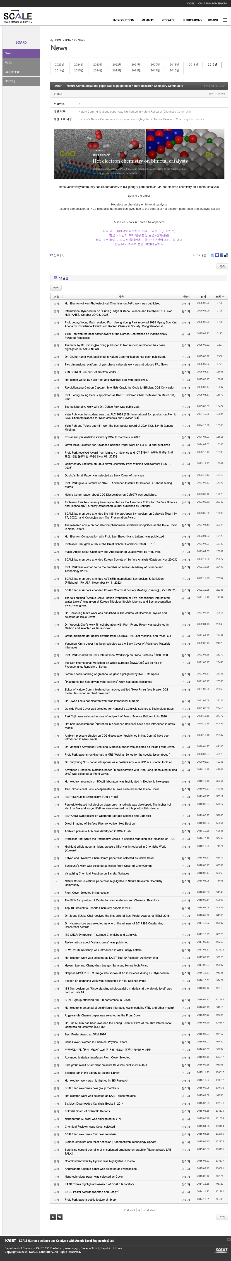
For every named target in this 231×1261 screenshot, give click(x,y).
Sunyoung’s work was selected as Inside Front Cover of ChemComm (108, 865)
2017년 (212, 64)
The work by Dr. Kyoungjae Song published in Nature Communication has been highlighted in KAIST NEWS (115, 347)
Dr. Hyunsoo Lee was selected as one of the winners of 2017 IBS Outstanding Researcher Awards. (114, 925)
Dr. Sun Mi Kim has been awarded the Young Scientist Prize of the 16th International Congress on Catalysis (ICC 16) (118, 1025)
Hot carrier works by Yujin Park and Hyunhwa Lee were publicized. (106, 380)
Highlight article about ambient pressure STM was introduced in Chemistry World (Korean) (115, 848)
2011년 (155, 70)
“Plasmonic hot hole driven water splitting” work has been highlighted (108, 682)
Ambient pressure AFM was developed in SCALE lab (98, 831)
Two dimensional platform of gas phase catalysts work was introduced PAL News (116, 364)
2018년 (193, 64)
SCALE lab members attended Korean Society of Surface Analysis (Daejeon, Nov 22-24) (121, 559)
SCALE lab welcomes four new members (90, 1134)
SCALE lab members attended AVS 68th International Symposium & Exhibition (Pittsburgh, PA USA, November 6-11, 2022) (114, 580)
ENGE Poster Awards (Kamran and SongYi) (92, 1192)
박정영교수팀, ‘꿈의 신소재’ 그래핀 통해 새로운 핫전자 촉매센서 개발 (108, 1049)
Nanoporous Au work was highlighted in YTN (93, 1119)
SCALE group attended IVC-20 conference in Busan (97, 1000)
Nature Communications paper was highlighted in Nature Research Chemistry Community (125, 85)
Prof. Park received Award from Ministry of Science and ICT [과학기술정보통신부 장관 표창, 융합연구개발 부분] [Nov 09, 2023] (119, 454)
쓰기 (222, 1217)
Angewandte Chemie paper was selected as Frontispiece (101, 1169)
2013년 (116, 70)
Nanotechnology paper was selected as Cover (94, 1176)
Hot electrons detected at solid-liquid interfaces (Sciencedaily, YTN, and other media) (119, 1007)
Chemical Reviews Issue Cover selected (90, 1126)
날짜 (203, 296)
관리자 (58, 94)
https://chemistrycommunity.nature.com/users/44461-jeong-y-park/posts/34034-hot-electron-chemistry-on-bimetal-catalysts (139, 187)
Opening (10, 81)
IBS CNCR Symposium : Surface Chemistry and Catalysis (101, 934)
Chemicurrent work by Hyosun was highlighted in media (100, 1161)
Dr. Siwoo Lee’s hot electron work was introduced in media (102, 701)
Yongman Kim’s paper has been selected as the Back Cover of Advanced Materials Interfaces (117, 645)
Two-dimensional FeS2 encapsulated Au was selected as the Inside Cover (112, 789)
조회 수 (219, 296)
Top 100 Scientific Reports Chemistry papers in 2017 (98, 908)
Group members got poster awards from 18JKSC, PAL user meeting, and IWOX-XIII (118, 636)
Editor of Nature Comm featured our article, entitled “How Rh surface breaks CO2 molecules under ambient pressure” (116, 691)
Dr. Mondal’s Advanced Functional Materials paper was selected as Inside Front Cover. (120, 747)
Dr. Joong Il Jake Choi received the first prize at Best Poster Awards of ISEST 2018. (118, 915)
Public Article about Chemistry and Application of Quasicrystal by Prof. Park (113, 552)
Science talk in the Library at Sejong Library (92, 1073)
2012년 (136, 70)
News (8, 53)
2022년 (116, 64)
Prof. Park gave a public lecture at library (90, 1199)
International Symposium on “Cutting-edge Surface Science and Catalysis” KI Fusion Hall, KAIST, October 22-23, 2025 (118, 313)
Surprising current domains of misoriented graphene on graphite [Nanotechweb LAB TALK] (118, 1151)
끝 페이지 (150, 1210)
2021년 (136, 64)
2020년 (155, 64)
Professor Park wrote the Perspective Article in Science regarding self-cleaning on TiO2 (120, 839)
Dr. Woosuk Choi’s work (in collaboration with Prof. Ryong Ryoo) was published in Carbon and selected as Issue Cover (116, 626)
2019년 (174, 64)
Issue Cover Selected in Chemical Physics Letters (96, 1042)
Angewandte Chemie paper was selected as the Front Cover (103, 1015)
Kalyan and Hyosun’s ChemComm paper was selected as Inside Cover (109, 858)
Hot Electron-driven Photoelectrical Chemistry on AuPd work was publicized (112, 303)
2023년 (97, 64)
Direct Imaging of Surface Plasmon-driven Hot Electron (100, 823)
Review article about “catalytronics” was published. (97, 942)
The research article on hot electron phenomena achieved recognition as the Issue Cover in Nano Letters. (121, 527)
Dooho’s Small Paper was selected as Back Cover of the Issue (104, 475)
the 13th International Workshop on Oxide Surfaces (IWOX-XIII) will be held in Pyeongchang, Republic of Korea (113, 664)
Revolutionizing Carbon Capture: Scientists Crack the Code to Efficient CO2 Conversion (120, 387)
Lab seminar (12, 71)
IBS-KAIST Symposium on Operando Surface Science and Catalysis (108, 816)
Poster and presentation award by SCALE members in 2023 (102, 437)
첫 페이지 (128, 1210)
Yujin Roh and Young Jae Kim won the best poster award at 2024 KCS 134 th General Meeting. (119, 427)
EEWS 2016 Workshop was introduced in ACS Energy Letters (103, 950)
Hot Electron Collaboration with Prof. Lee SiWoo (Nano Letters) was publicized (114, 536)
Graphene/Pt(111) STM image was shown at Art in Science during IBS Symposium (117, 973)
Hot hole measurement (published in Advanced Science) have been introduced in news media (120, 726)
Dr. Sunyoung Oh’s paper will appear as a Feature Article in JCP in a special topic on (118, 762)
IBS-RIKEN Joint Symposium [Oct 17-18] (91, 797)
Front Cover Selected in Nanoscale (86, 892)
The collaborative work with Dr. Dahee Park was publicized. (102, 406)
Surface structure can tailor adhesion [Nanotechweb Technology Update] (111, 1142)
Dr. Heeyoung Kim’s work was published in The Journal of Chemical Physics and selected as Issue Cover (116, 615)
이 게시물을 (199, 255)
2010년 (174, 70)
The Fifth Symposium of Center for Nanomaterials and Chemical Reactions (112, 900)
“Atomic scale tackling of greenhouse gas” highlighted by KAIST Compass (112, 674)
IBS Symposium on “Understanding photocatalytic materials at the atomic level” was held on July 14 (118, 990)
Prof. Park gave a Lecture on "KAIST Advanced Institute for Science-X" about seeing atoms (118, 485)
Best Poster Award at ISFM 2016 (85, 1034)
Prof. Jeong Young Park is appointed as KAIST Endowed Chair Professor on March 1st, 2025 (120, 397)
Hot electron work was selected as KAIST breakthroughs (100, 1096)
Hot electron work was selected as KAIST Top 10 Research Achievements (111, 957)
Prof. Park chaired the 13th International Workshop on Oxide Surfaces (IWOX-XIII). (117, 655)
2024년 (78, 64)
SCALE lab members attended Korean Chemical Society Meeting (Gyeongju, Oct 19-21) (120, 590)
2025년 (59, 64)
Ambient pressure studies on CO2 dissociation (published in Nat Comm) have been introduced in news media (117, 737)
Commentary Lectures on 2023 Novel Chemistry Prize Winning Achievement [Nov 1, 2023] (118, 465)
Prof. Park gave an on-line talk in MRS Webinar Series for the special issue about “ (117, 754)
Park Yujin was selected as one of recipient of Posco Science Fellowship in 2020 (116, 716)
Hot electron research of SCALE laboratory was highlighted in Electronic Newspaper (117, 781)
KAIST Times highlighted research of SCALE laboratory (99, 1184)
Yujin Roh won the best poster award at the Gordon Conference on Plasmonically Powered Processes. (116, 335)
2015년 (78, 70)
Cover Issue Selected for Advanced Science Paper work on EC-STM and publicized (117, 445)
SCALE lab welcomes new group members (92, 1088)
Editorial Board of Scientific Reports (87, 1111)
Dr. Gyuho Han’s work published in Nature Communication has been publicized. (115, 356)
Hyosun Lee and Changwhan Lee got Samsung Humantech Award (106, 965)
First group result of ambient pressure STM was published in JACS (106, 1065)
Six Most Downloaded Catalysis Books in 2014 (94, 1103)
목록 (222, 266)
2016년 (59, 70)
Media (8, 62)
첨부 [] (59, 255)
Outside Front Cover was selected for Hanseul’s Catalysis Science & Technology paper (119, 708)
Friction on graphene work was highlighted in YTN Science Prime (105, 981)
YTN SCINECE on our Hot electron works (90, 372)
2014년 (97, 70)
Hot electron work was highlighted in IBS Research (96, 1080)
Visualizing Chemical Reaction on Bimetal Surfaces (97, 873)
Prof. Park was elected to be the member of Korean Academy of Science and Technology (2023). (114, 569)
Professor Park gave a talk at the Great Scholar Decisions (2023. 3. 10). (110, 544)
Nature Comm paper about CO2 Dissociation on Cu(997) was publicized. (111, 494)
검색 (53, 1217)
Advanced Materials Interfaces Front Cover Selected (97, 1057)
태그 (60, 1217)
